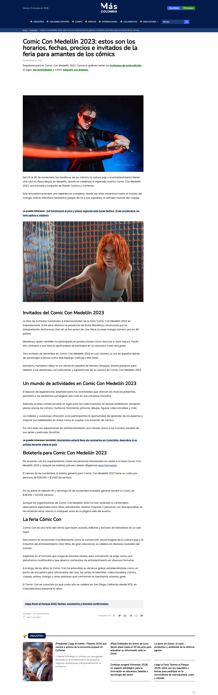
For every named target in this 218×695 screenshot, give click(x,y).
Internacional (109, 21)
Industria (39, 21)
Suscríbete (174, 8)
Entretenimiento (41, 613)
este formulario (107, 465)
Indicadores (151, 21)
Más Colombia (32, 617)
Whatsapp (188, 8)
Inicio (25, 30)
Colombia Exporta (59, 21)
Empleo (92, 21)
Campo (78, 21)
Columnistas (130, 21)
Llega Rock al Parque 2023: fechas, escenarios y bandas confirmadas (66, 604)
